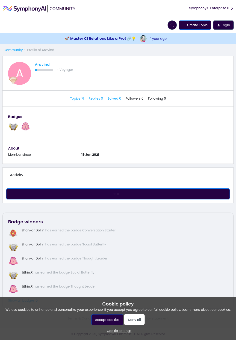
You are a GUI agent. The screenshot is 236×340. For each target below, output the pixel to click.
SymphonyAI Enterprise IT (211, 8)
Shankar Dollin (32, 230)
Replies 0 (96, 98)
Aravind (42, 64)
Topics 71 (77, 98)
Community (13, 50)
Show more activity (118, 192)
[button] (5, 26)
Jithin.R (27, 272)
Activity (16, 175)
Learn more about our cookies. (206, 309)
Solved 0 (115, 98)
